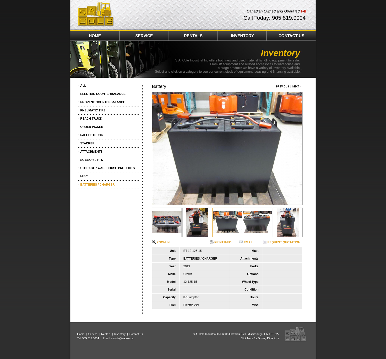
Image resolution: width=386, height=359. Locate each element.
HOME (95, 36)
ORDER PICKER (91, 127)
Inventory (120, 334)
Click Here (246, 338)
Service (92, 334)
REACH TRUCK (91, 118)
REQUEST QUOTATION (281, 242)
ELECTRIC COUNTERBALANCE (103, 94)
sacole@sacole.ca (122, 338)
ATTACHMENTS (91, 151)
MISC (84, 176)
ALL (83, 85)
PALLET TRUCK (91, 135)
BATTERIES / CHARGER (97, 184)
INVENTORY (242, 36)
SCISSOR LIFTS (91, 160)
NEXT (295, 86)
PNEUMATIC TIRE (93, 110)
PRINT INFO (220, 242)
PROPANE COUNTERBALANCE (102, 102)
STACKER (87, 143)
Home (80, 334)
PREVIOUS (282, 86)
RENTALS (193, 36)
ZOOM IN (161, 242)
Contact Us (136, 334)
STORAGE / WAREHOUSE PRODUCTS (107, 168)
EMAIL (246, 242)
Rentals (105, 334)
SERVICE (144, 36)
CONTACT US (291, 36)
